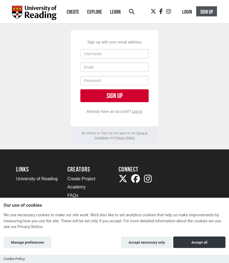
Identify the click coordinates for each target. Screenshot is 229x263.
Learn (115, 12)
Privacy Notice (124, 137)
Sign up (114, 95)
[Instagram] (169, 11)
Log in (137, 111)
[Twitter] (153, 11)
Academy (76, 187)
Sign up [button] (206, 12)
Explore (94, 12)
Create (73, 12)
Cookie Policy (14, 259)
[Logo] (34, 14)
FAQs (72, 195)
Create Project (81, 178)
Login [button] (187, 12)
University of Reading (37, 178)
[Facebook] (161, 11)
